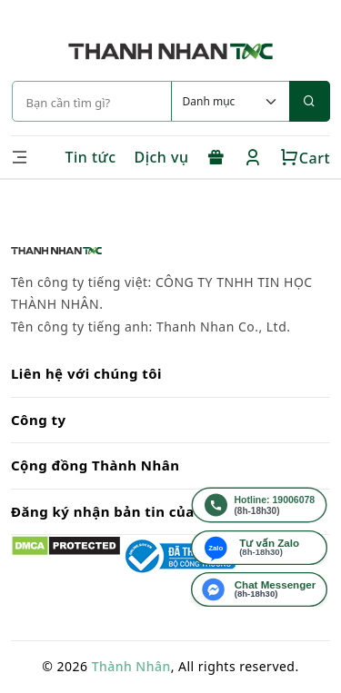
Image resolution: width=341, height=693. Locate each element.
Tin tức (90, 157)
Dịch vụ (162, 157)
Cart (305, 158)
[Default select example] (230, 101)
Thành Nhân (131, 666)
